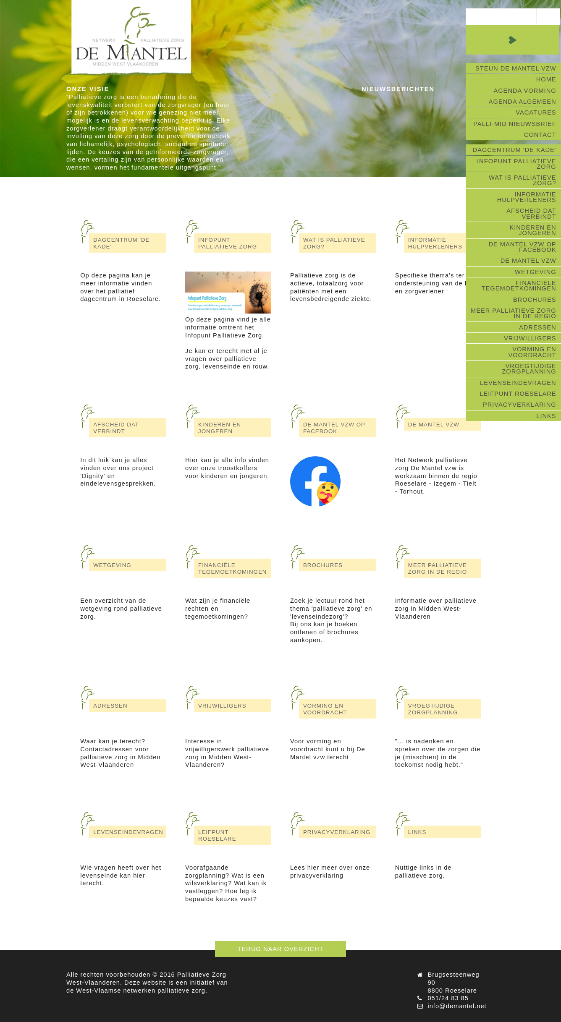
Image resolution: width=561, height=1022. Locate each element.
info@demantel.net (456, 1006)
